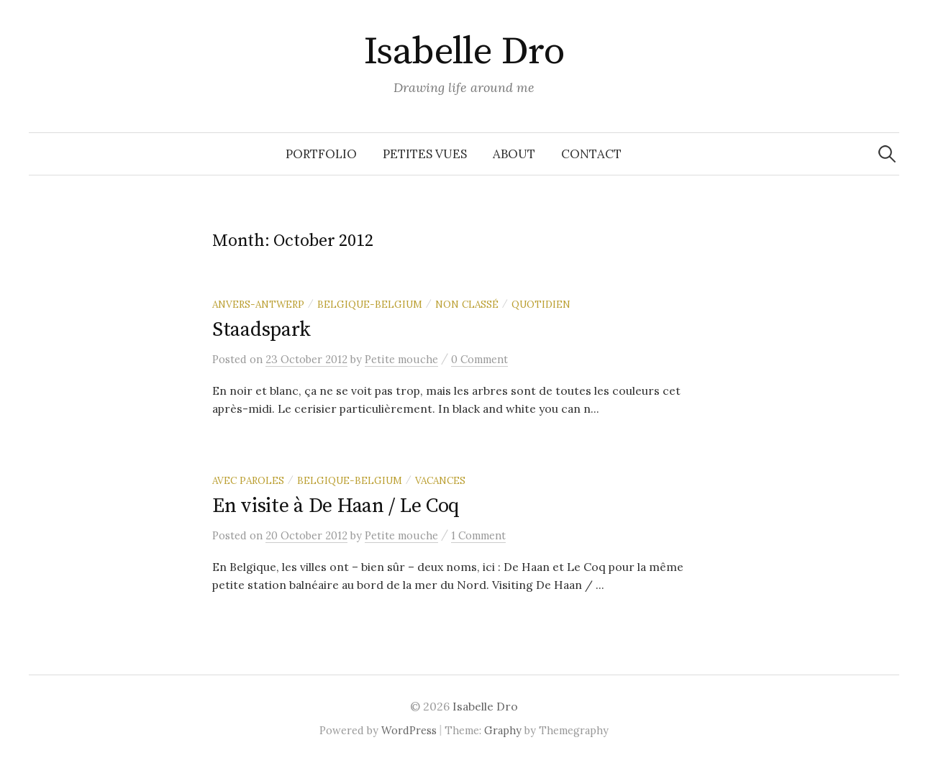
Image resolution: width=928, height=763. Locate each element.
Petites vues (425, 154)
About (514, 154)
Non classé (467, 304)
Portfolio (321, 154)
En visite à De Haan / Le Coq (336, 505)
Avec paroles (248, 480)
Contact (591, 154)
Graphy (503, 730)
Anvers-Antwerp (258, 304)
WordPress (409, 730)
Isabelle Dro (464, 51)
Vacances (440, 480)
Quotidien (540, 304)
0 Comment (479, 359)
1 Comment (478, 535)
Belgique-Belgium (369, 304)
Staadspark (261, 329)
